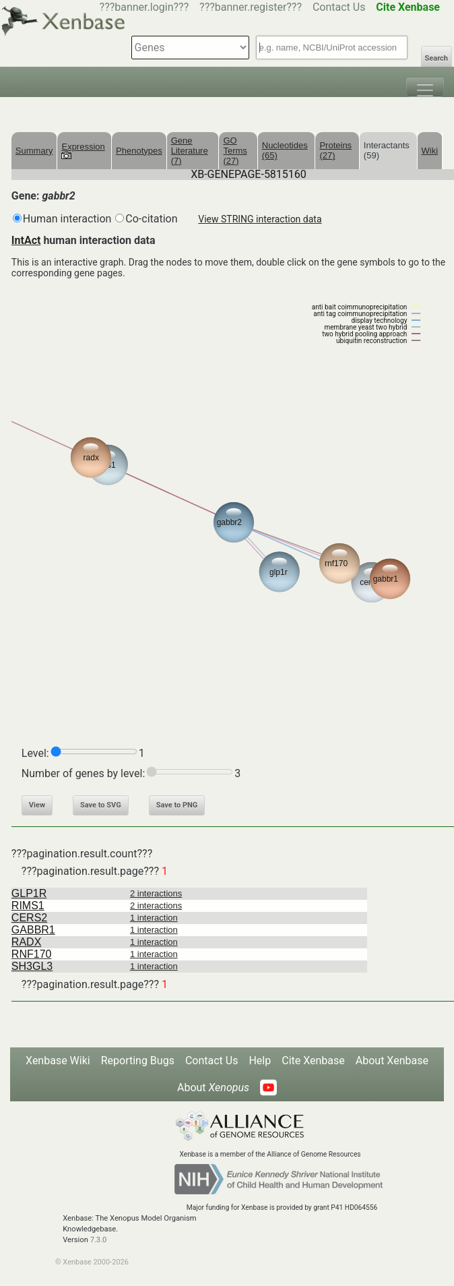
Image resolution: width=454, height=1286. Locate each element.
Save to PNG (177, 805)
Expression (82, 150)
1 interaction (154, 918)
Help (260, 1060)
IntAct (26, 240)
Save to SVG (100, 805)
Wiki (430, 151)
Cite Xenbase (313, 1060)
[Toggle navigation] (425, 87)
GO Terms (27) (235, 150)
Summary (34, 151)
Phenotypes (139, 151)
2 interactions (156, 893)
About (213, 1087)
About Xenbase (392, 1060)
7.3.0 (98, 1239)
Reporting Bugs (137, 1060)
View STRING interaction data (259, 219)
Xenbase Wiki (58, 1060)
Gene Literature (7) (189, 150)
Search (436, 58)
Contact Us (339, 7)
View (37, 805)
